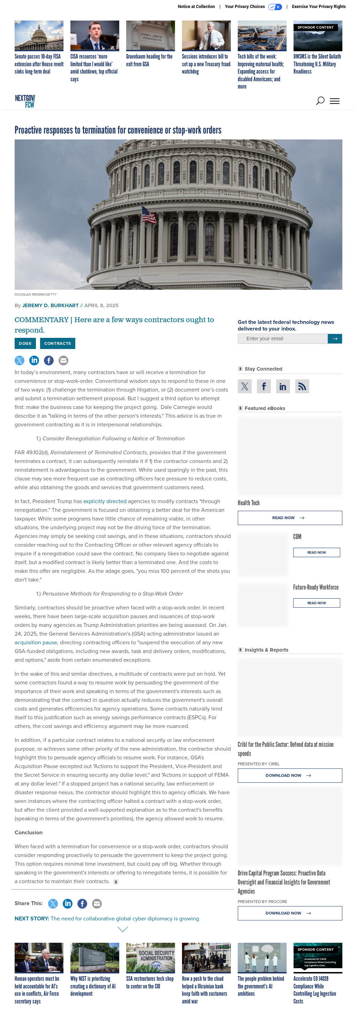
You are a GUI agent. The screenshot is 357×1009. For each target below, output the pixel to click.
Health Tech (249, 503)
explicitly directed (105, 501)
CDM (297, 536)
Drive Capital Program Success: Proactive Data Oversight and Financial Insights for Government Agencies (284, 882)
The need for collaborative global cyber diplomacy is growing (125, 919)
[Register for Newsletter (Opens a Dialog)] (335, 339)
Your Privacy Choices (253, 7)
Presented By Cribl (259, 764)
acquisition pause (36, 642)
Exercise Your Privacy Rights (319, 6)
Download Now (290, 775)
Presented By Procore (262, 901)
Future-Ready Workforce (316, 587)
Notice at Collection (196, 6)
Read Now (290, 518)
